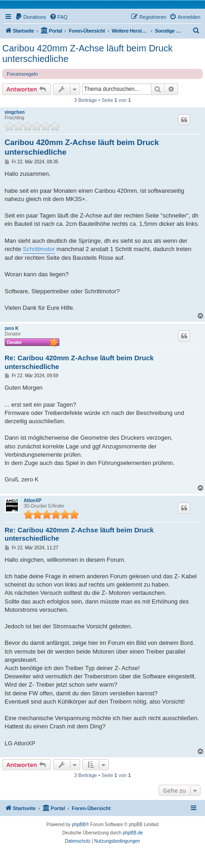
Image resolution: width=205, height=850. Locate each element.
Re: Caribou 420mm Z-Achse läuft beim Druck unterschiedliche (79, 362)
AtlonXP (33, 500)
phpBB (79, 824)
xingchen (15, 112)
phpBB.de (133, 832)
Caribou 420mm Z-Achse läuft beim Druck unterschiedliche (87, 53)
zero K (12, 328)
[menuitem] (30, 16)
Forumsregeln (22, 74)
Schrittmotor (39, 249)
